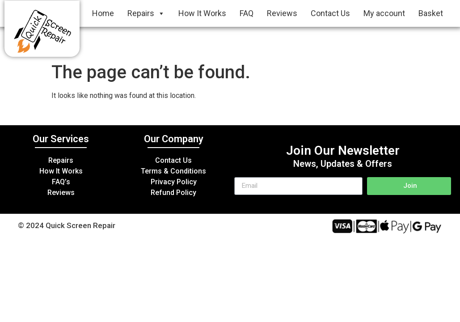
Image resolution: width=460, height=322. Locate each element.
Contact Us (330, 13)
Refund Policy (173, 192)
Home (103, 13)
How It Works (202, 13)
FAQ (246, 13)
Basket (430, 13)
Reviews (282, 13)
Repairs (146, 13)
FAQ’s (61, 182)
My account (384, 13)
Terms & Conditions (173, 171)
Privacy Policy (174, 182)
